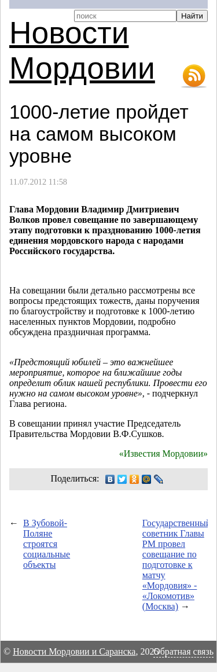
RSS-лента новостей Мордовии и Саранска (194, 76)
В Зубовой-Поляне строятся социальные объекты (46, 544)
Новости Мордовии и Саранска (74, 651)
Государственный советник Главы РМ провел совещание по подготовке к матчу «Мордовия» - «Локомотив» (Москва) (176, 564)
